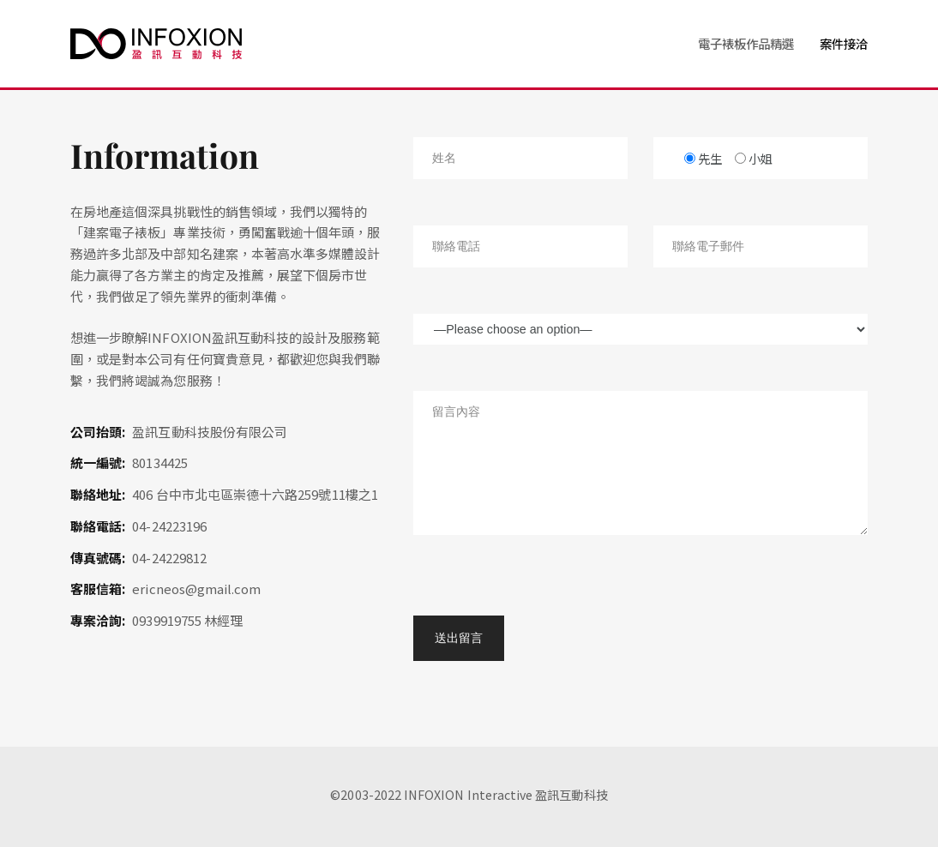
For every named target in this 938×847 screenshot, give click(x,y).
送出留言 (459, 638)
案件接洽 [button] (844, 43)
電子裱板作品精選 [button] (746, 43)
